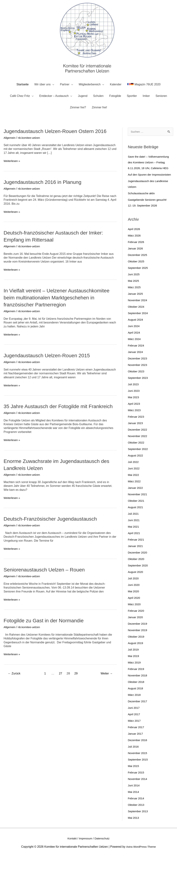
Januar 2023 (136, 439)
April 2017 (134, 730)
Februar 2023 (136, 432)
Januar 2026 (136, 264)
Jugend (82, 105)
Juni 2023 (134, 406)
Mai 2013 (134, 833)
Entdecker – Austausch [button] (54, 105)
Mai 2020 (134, 607)
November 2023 (138, 380)
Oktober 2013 (136, 820)
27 (60, 690)
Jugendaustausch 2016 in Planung (45, 192)
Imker (146, 105)
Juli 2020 (133, 594)
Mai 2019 (134, 672)
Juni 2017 (134, 723)
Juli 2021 (133, 529)
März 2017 (134, 736)
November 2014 (138, 794)
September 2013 (138, 827)
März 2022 (134, 497)
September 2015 (138, 775)
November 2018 (138, 691)
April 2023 (134, 419)
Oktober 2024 (136, 322)
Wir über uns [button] (42, 94)
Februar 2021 (136, 555)
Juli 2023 (133, 400)
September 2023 (138, 393)
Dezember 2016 (138, 756)
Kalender (115, 94)
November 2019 (138, 646)
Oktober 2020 (136, 574)
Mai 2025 (134, 296)
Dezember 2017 (138, 717)
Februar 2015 (136, 788)
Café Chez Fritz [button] (20, 105)
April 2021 (134, 549)
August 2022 (136, 471)
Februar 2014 (136, 814)
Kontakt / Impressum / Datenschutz (88, 854)
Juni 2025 (134, 290)
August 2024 (136, 335)
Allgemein (10, 147)
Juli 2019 (133, 665)
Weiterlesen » (12, 171)
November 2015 (138, 769)
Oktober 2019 (136, 652)
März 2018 (134, 710)
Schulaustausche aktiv (142, 209)
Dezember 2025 (138, 270)
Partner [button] (64, 94)
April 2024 (134, 348)
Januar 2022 (136, 503)
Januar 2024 (136, 367)
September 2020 (138, 581)
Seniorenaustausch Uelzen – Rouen (47, 587)
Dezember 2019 (138, 639)
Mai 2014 (134, 807)
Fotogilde (115, 105)
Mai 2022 (134, 490)
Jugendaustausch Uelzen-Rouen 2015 (49, 365)
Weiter (106, 690)
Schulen (98, 105)
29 (76, 690)
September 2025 (138, 283)
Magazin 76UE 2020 (144, 94)
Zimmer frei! (99, 117)
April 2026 (134, 245)
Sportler (132, 105)
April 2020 (134, 613)
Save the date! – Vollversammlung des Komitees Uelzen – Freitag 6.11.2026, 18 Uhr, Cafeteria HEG (149, 172)
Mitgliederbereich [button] (90, 94)
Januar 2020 (136, 633)
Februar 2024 (136, 361)
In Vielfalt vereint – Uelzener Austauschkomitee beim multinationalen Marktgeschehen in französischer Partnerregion (60, 308)
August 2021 (136, 523)
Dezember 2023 (138, 374)
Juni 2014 (134, 801)
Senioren (161, 105)
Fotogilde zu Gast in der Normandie (46, 637)
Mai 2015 (134, 782)
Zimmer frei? (78, 117)
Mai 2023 (134, 413)
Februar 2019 (136, 684)
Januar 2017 (136, 749)
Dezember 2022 (138, 445)
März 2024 (134, 355)
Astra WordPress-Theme (141, 862)
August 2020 (136, 587)
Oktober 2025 (136, 277)
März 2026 (134, 251)
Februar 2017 (136, 743)
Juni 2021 (134, 536)
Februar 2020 (136, 626)
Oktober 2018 (136, 697)
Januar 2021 (136, 562)
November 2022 (138, 452)
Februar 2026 (136, 257)
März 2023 (134, 426)
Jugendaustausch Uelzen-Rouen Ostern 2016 (58, 141)
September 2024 (138, 329)
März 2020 (134, 620)
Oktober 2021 (136, 516)
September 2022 (138, 465)
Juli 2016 (133, 762)
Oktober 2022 (136, 458)
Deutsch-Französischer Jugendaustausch (53, 536)
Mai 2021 (134, 542)
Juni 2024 (134, 342)
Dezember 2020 (138, 568)
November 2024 (138, 316)
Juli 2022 (133, 477)
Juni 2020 (134, 600)
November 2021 (138, 510)
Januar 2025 (136, 309)
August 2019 (136, 659)
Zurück (15, 690)
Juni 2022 (134, 484)
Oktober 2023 (136, 387)
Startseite (23, 94)
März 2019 (134, 678)
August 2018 (136, 704)
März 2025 (134, 303)
